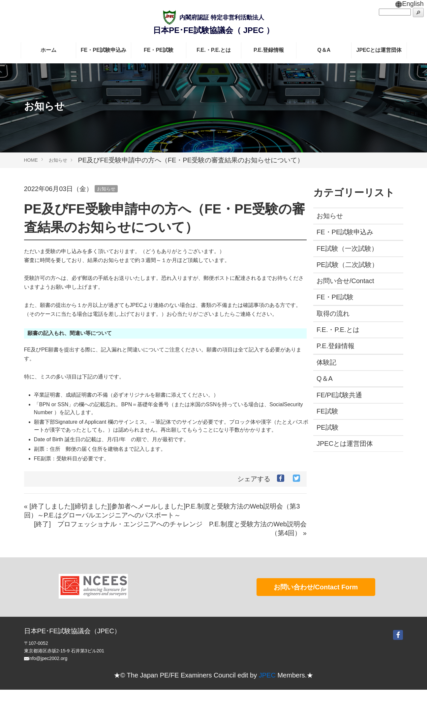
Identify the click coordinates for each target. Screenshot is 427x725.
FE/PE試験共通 (339, 395)
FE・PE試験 (158, 50)
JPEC (267, 710)
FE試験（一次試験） (347, 248)
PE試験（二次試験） (347, 264)
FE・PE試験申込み (103, 50)
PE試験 (328, 427)
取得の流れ (333, 313)
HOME (31, 160)
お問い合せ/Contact (345, 280)
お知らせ (58, 160)
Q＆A (323, 50)
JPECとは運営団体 (379, 50)
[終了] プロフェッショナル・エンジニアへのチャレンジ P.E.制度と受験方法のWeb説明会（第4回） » (170, 528)
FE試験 (327, 411)
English (409, 3)
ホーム (48, 50)
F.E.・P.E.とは (214, 50)
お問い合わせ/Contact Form (316, 622)
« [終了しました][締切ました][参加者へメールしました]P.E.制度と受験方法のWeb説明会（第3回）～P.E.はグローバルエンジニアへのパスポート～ (162, 511)
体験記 (326, 362)
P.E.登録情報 (269, 50)
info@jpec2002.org (48, 693)
